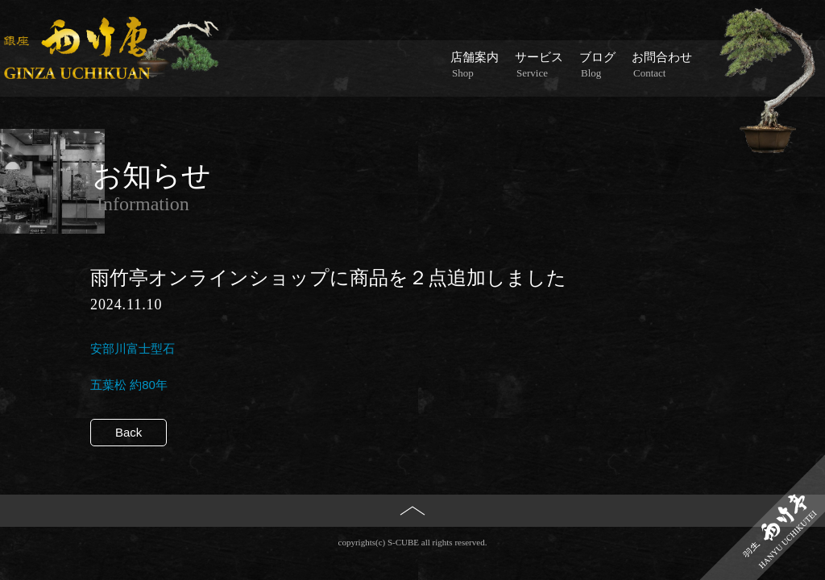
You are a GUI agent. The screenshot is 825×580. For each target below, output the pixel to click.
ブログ (597, 65)
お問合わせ (662, 65)
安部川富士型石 (132, 348)
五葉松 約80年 (129, 385)
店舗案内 (474, 65)
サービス (539, 65)
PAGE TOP (412, 537)
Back (128, 432)
